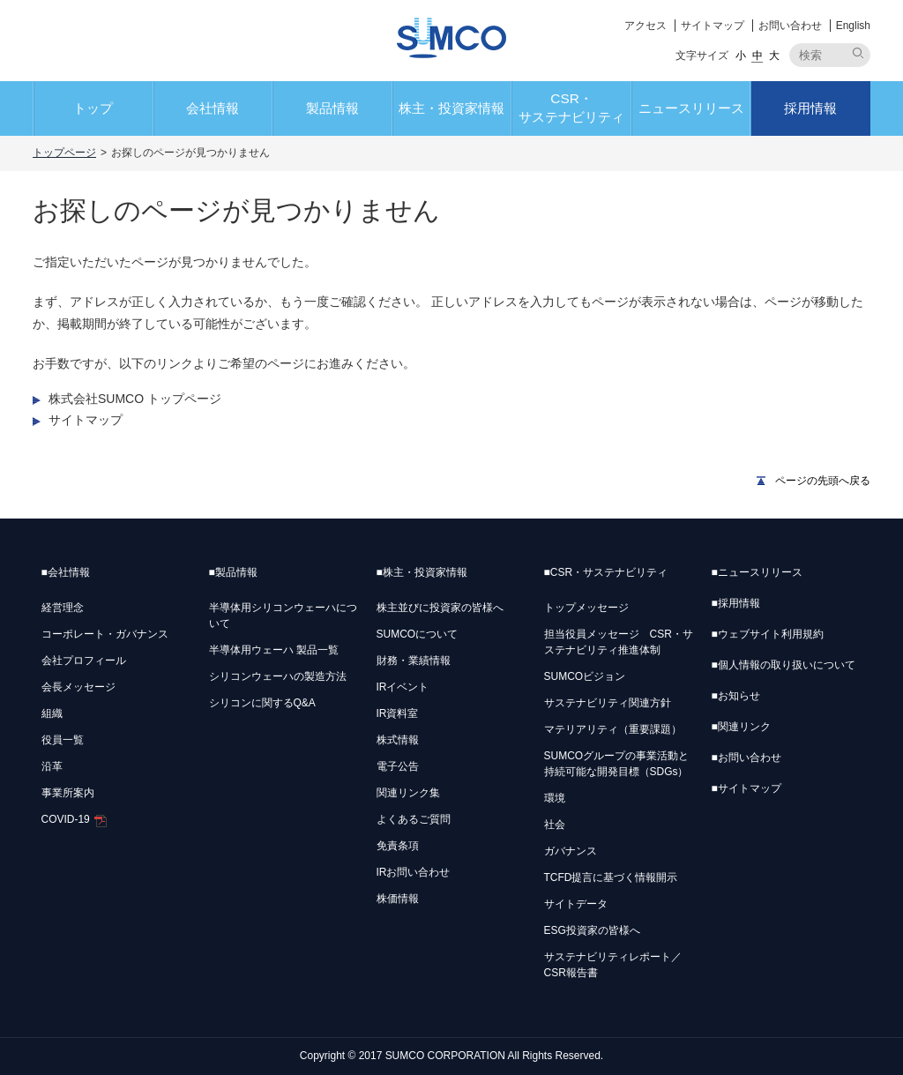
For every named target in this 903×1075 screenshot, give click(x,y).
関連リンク (741, 726)
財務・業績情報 (414, 660)
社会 (554, 824)
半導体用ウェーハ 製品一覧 (274, 650)
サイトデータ (576, 904)
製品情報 (332, 108)
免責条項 (398, 846)
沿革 (52, 766)
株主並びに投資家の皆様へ (440, 607)
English (853, 25)
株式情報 (398, 740)
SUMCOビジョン (585, 676)
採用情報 (810, 108)
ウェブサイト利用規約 (768, 634)
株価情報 (398, 898)
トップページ (64, 152)
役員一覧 (62, 740)
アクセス (645, 25)
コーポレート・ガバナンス (104, 634)
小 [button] (740, 55)
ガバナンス (570, 851)
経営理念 (62, 607)
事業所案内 (67, 793)
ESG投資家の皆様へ (592, 930)
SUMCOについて (418, 634)
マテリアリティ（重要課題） (613, 729)
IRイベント (403, 687)
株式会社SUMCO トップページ (135, 399)
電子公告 (398, 766)
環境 (554, 798)
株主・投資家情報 (451, 108)
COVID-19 (74, 819)
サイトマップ (712, 25)
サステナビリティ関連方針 (607, 703)
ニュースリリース (691, 108)
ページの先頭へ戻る (822, 480)
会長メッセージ (78, 687)
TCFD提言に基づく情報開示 (611, 877)
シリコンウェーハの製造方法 (278, 676)
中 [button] (757, 55)
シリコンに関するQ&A (262, 703)
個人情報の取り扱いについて (783, 665)
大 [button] (774, 55)
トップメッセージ (586, 607)
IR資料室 (398, 713)
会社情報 (212, 108)
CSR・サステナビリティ (571, 107)
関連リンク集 (408, 793)
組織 (52, 713)
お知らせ (736, 696)
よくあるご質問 (414, 819)
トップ (93, 108)
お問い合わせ (790, 25)
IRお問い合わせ (414, 872)
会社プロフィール (83, 660)
